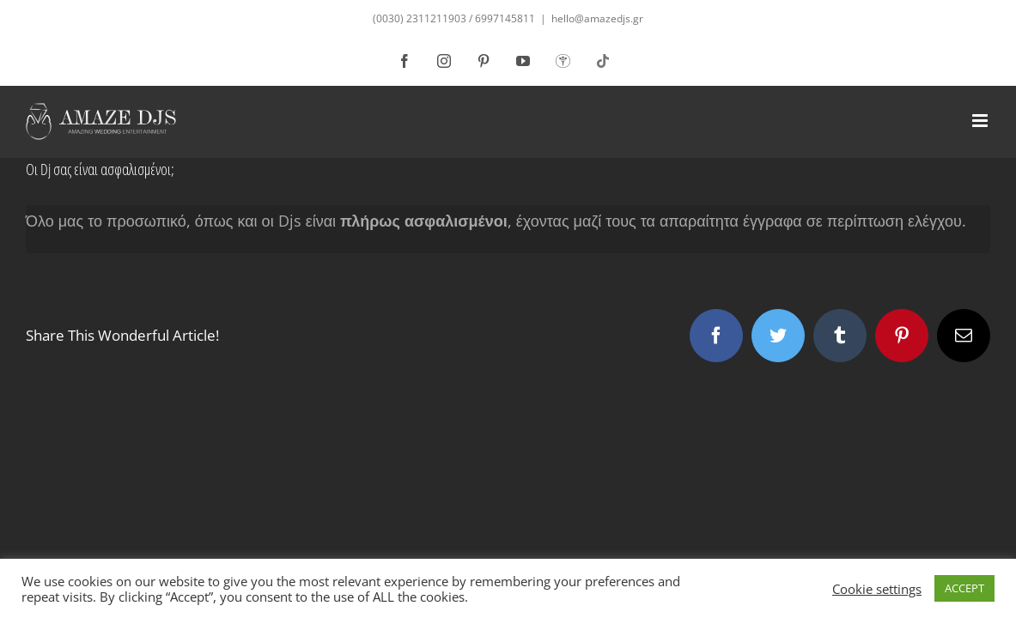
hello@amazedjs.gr (597, 18)
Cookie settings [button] (877, 589)
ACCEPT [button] (964, 588)
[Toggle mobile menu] (981, 121)
